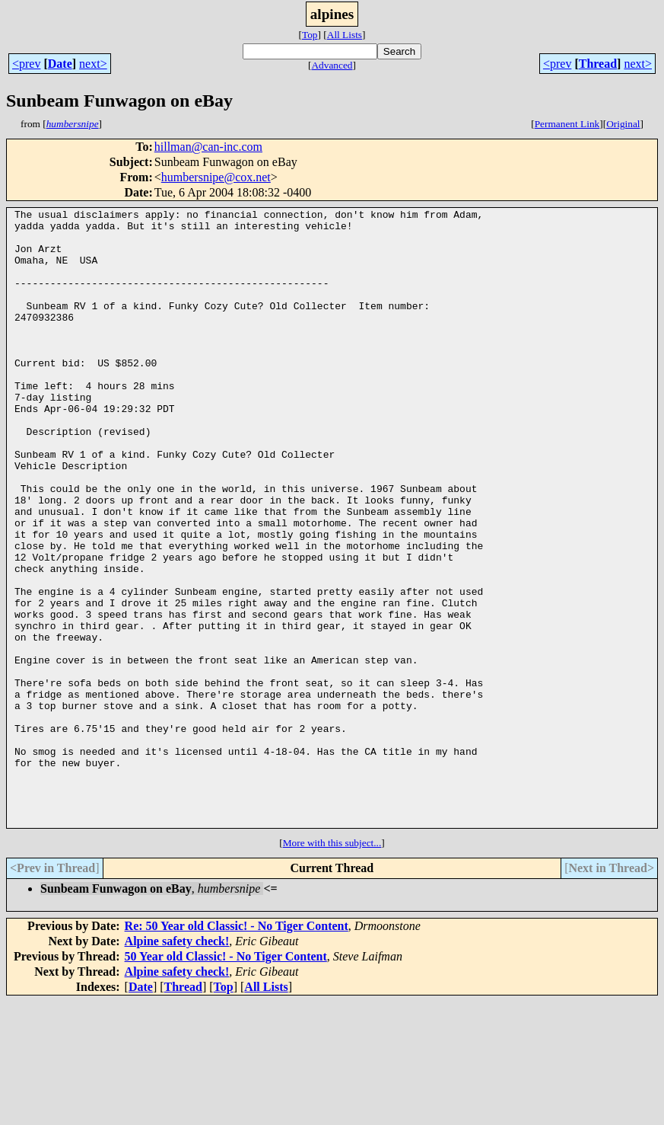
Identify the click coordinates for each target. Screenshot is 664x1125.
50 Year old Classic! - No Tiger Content (226, 1079)
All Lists (344, 34)
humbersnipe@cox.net (216, 177)
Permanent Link (567, 123)
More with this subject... (332, 966)
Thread (598, 63)
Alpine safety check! (177, 1064)
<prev (26, 63)
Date (60, 63)
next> (93, 63)
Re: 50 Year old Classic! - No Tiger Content (236, 1049)
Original (623, 123)
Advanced (331, 65)
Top (310, 34)
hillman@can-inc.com (208, 146)
